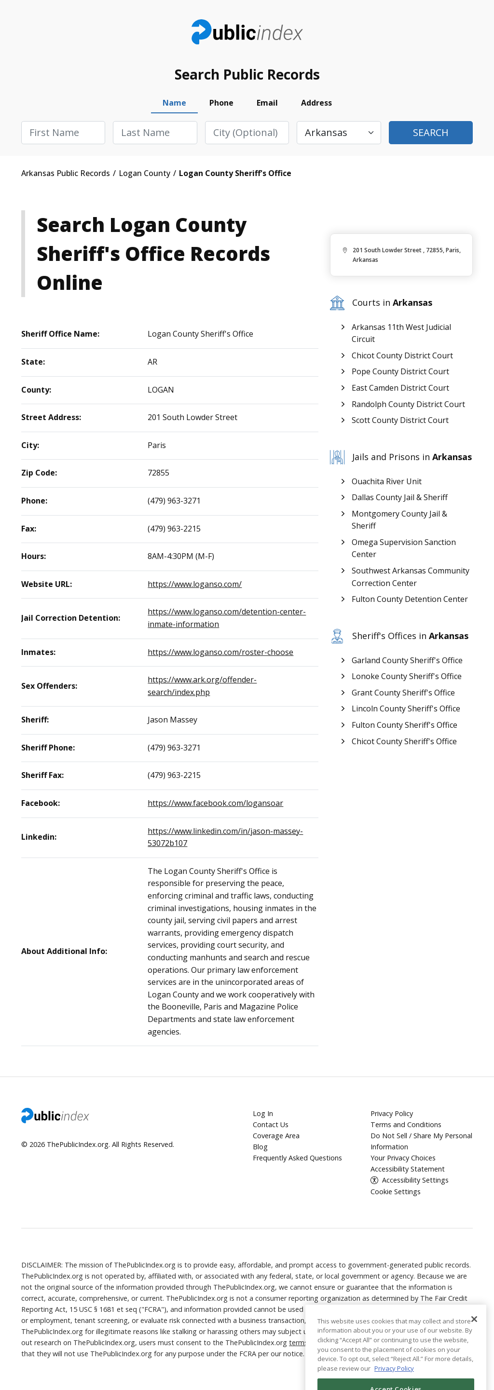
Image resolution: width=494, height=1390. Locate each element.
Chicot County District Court (402, 355)
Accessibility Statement (407, 1168)
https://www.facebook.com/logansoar (215, 803)
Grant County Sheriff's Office (403, 692)
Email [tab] (267, 102)
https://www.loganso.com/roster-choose (220, 652)
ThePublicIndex (247, 31)
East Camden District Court (400, 387)
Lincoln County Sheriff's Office (406, 708)
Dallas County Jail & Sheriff (400, 497)
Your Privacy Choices (403, 1157)
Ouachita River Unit (387, 481)
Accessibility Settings (415, 1180)
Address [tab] (316, 102)
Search (431, 132)
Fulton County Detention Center (410, 599)
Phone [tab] (221, 102)
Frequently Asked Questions (297, 1157)
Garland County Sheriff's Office (407, 660)
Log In (263, 1113)
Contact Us (270, 1124)
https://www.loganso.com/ (195, 584)
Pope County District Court (400, 371)
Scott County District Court (400, 420)
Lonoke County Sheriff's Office (407, 676)
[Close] (474, 1347)
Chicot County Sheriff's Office (404, 741)
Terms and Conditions (405, 1124)
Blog (260, 1146)
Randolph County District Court (408, 404)
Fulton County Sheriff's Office (404, 725)
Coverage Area (276, 1135)
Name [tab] (174, 102)
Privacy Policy (391, 1113)
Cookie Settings (395, 1191)
